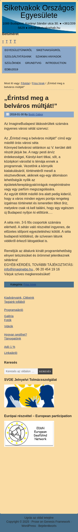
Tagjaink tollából (14, 301)
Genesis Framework (57, 521)
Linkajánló (10, 352)
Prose (35, 521)
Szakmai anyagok (48, 56)
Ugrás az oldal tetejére (38, 517)
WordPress (29, 525)
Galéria (9, 316)
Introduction (56, 63)
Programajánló (13, 310)
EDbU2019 (11, 69)
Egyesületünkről (18, 50)
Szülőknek (13, 63)
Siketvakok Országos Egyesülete (39, 11)
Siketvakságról (48, 50)
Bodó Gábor (35, 114)
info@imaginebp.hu (18, 269)
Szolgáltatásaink (18, 56)
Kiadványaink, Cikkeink (19, 297)
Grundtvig (33, 63)
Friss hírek (30, 284)
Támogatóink (12, 338)
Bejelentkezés (47, 525)
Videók (8, 326)
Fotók (7, 320)
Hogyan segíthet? (15, 334)
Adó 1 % (9, 346)
